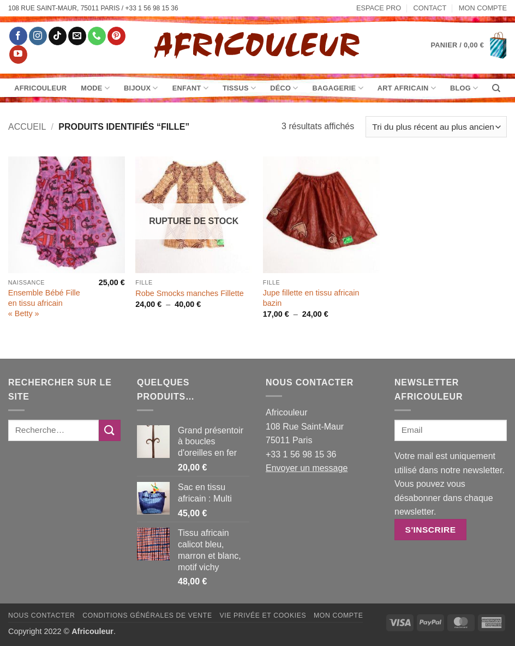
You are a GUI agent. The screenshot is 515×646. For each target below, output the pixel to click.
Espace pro (378, 8)
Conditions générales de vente (147, 615)
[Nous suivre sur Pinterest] (116, 36)
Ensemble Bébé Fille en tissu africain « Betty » (44, 302)
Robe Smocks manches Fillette (189, 293)
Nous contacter (41, 615)
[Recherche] (496, 88)
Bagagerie (338, 88)
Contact (430, 8)
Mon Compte (483, 8)
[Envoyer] (110, 430)
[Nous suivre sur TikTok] (58, 36)
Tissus (239, 88)
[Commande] (436, 126)
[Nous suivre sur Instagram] (38, 36)
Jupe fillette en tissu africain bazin (311, 297)
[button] (469, 45)
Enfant (190, 88)
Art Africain (407, 88)
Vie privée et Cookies (262, 615)
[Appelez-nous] (97, 36)
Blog (464, 88)
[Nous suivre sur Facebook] (18, 36)
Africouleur (40, 88)
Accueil (27, 126)
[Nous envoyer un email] (77, 36)
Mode (95, 88)
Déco (284, 88)
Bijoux (141, 88)
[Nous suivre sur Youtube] (18, 54)
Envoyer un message (307, 468)
